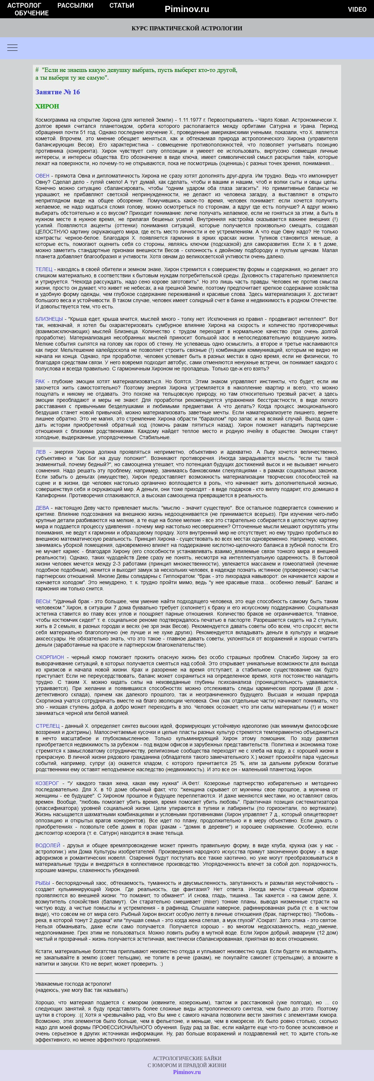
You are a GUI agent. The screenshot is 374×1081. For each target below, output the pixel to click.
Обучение (32, 13)
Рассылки (75, 5)
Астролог (24, 5)
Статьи (122, 5)
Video (357, 9)
